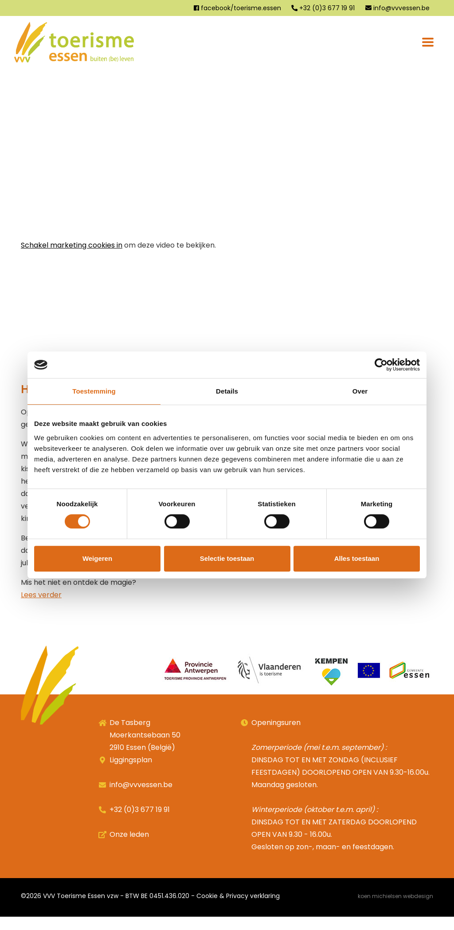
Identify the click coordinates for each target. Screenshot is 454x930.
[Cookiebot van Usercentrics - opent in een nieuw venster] (381, 364)
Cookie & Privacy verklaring (238, 909)
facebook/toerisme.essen (237, 8)
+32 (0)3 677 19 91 (323, 8)
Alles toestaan (357, 558)
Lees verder (41, 608)
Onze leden (129, 848)
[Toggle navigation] (428, 42)
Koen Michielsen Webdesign (395, 909)
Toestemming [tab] (94, 391)
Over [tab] (360, 391)
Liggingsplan (131, 773)
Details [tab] (227, 391)
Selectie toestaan (227, 558)
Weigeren (97, 558)
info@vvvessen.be (397, 8)
